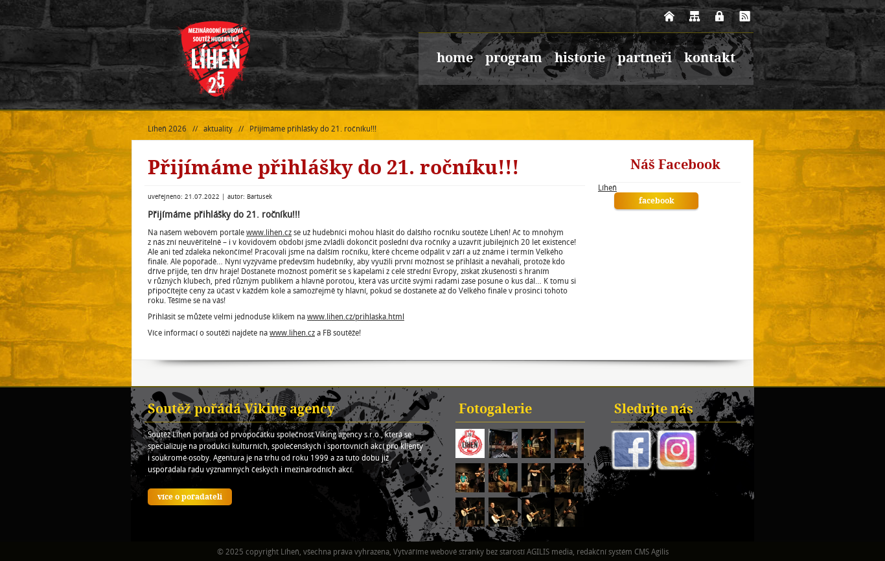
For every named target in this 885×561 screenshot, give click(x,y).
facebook (656, 201)
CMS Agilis (651, 551)
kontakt (709, 58)
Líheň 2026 (167, 128)
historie (580, 58)
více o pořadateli (189, 497)
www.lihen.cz (269, 232)
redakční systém (604, 551)
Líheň (607, 187)
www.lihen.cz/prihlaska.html (355, 316)
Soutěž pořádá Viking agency (241, 410)
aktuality (218, 128)
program (513, 58)
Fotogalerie (495, 410)
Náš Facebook (675, 165)
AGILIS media (550, 551)
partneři (644, 58)
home (455, 58)
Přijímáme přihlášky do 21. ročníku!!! (312, 128)
